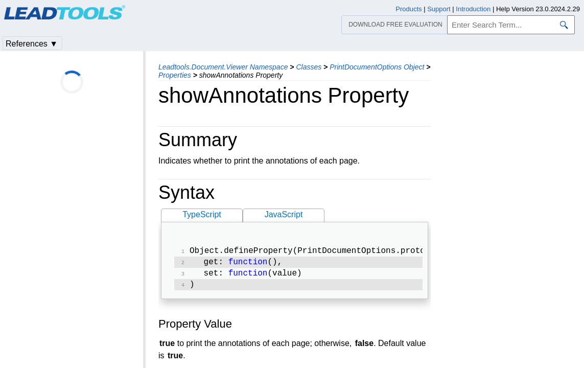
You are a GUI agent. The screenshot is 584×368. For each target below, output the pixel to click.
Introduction (473, 9)
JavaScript (284, 214)
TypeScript (201, 214)
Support (439, 9)
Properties (174, 75)
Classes (308, 67)
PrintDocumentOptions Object (377, 67)
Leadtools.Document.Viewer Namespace (223, 67)
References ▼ (32, 43)
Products (408, 9)
